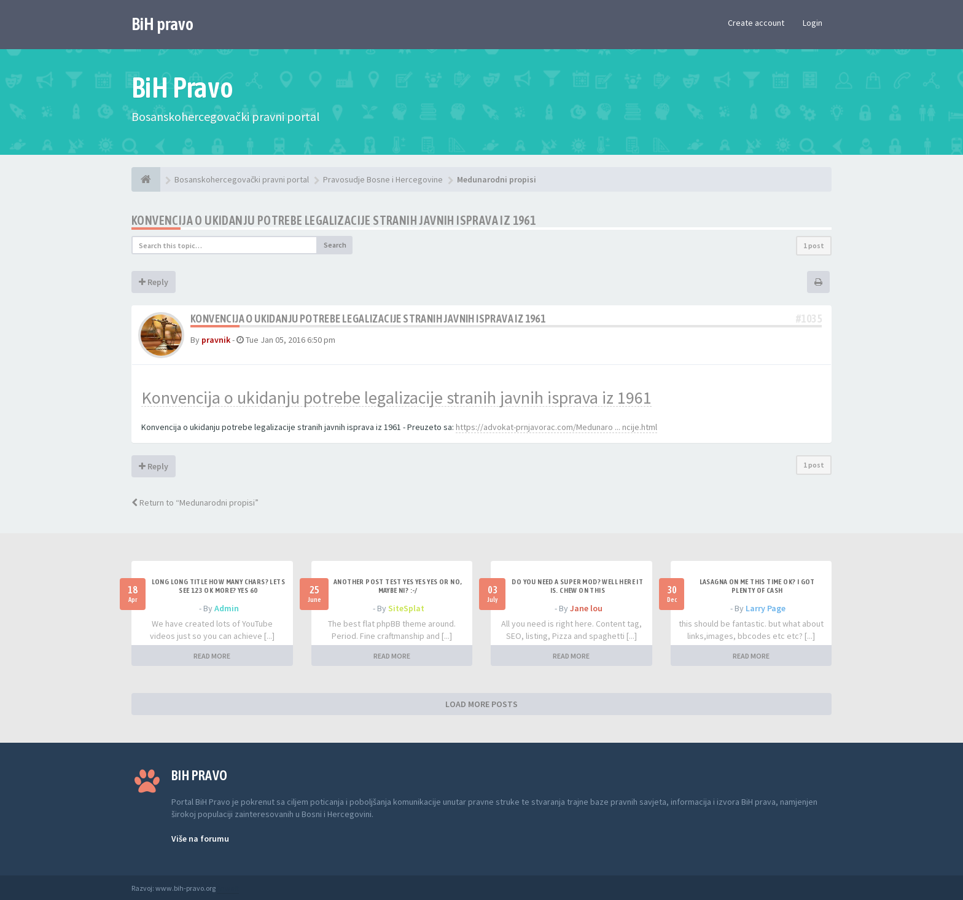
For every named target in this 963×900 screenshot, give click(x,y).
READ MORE (211, 655)
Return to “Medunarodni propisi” (195, 502)
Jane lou (586, 608)
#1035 (809, 318)
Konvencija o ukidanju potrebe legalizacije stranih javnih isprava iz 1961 (333, 220)
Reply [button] (153, 282)
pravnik (215, 339)
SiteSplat (406, 608)
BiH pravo (162, 24)
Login (812, 22)
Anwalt (228, 888)
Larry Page (766, 608)
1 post (813, 245)
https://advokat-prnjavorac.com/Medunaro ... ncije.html (556, 426)
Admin (226, 608)
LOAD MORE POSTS (481, 704)
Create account (756, 22)
